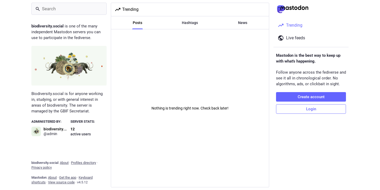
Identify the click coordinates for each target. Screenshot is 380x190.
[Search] (69, 9)
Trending (127, 9)
